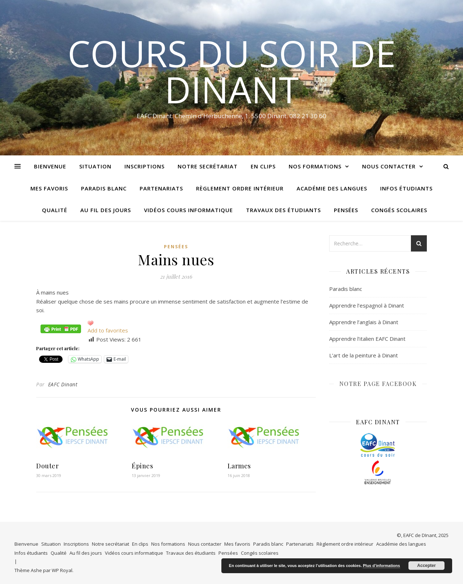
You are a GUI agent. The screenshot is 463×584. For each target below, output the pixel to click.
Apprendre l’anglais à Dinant (363, 322)
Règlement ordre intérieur (240, 188)
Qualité (54, 210)
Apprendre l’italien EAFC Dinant (367, 338)
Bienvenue (50, 166)
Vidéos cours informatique (188, 210)
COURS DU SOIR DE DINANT (232, 71)
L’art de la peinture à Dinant (363, 355)
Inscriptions (144, 166)
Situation (95, 166)
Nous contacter (389, 166)
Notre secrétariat (208, 166)
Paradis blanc (104, 188)
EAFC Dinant (63, 384)
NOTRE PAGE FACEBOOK (378, 383)
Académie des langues (332, 188)
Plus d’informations (381, 565)
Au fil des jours (105, 210)
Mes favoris (49, 188)
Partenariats (161, 188)
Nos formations (315, 166)
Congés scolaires (399, 210)
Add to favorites (108, 330)
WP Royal (62, 570)
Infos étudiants (406, 188)
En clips (263, 166)
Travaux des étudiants (283, 210)
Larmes (239, 465)
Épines (142, 465)
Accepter (426, 565)
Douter (47, 465)
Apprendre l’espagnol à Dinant (366, 305)
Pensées (346, 210)
